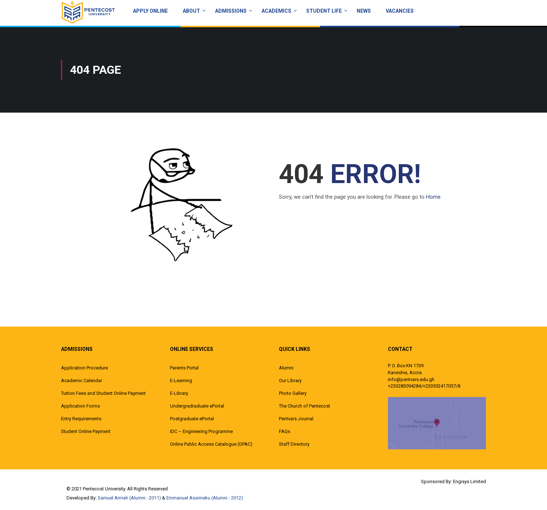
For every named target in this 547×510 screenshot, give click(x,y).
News (364, 11)
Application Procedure (84, 368)
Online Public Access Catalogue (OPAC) (211, 444)
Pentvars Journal (296, 418)
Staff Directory (294, 444)
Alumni (286, 368)
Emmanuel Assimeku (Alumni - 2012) (204, 498)
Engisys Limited (469, 481)
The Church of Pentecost (304, 406)
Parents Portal (184, 368)
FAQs (284, 431)
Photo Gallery (293, 393)
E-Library (179, 393)
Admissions (231, 11)
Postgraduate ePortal (192, 418)
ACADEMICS (276, 11)
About (191, 11)
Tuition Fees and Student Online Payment (103, 393)
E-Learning (181, 380)
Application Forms (80, 406)
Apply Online (150, 11)
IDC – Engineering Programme (201, 431)
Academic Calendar (81, 380)
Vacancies (400, 11)
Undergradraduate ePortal (197, 406)
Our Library (290, 380)
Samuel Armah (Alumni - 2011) (129, 498)
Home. (434, 197)
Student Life (324, 11)
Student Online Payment (85, 431)
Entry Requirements (81, 418)
